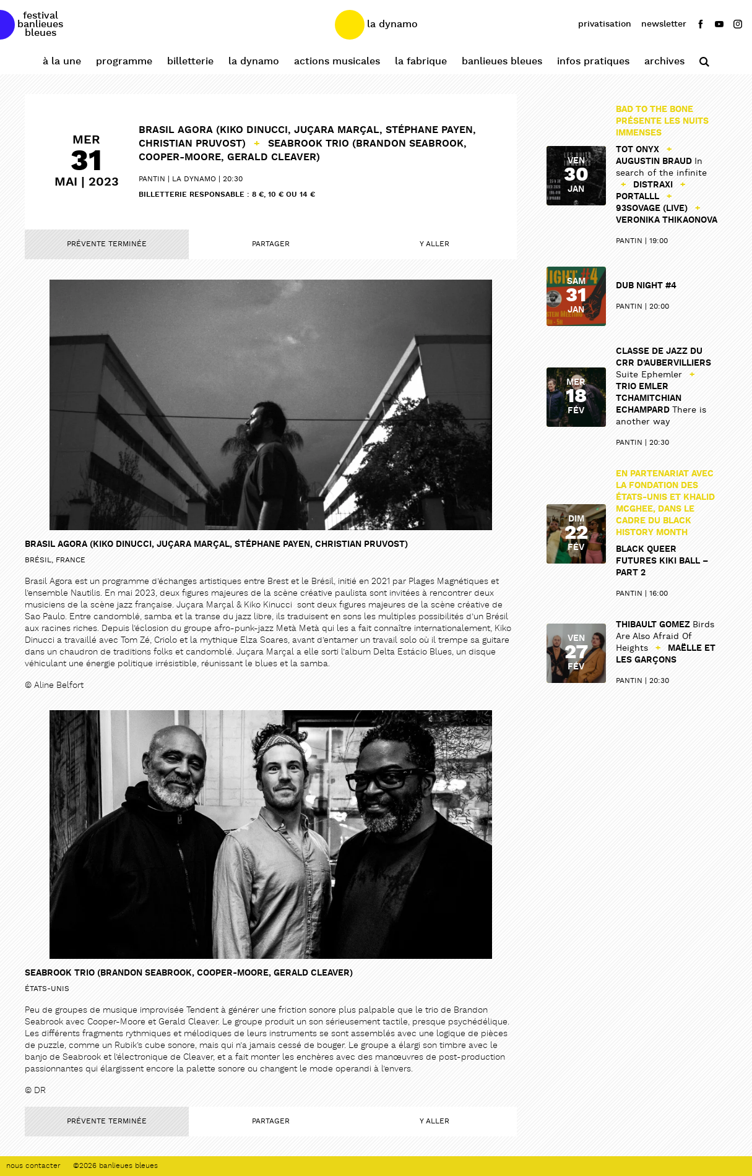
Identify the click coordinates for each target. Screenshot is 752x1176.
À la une (62, 61)
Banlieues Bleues (502, 61)
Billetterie (190, 61)
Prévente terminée (107, 244)
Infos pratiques (593, 61)
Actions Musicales (337, 61)
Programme (124, 61)
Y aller (434, 244)
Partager (271, 244)
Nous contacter (33, 1166)
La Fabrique (421, 61)
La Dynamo (253, 61)
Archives (664, 61)
